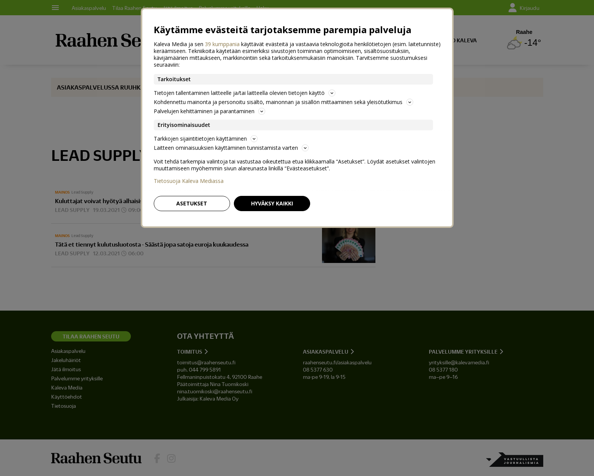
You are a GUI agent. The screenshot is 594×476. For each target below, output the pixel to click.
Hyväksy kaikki (272, 203)
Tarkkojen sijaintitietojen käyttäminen (206, 138)
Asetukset (191, 203)
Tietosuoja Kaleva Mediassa (189, 181)
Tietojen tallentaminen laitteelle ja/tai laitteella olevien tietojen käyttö (244, 92)
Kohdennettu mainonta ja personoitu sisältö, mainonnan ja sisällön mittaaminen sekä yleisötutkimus (283, 102)
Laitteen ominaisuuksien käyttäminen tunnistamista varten (231, 147)
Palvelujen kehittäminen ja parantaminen (209, 111)
